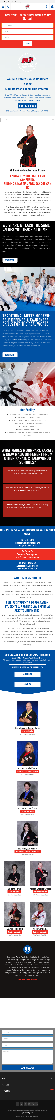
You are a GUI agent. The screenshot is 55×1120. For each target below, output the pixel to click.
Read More (10, 260)
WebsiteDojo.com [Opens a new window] (28, 1113)
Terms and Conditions (32, 1117)
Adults (27, 684)
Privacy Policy (20, 1117)
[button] (27, 6)
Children (27, 674)
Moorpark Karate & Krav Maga (12, 2)
